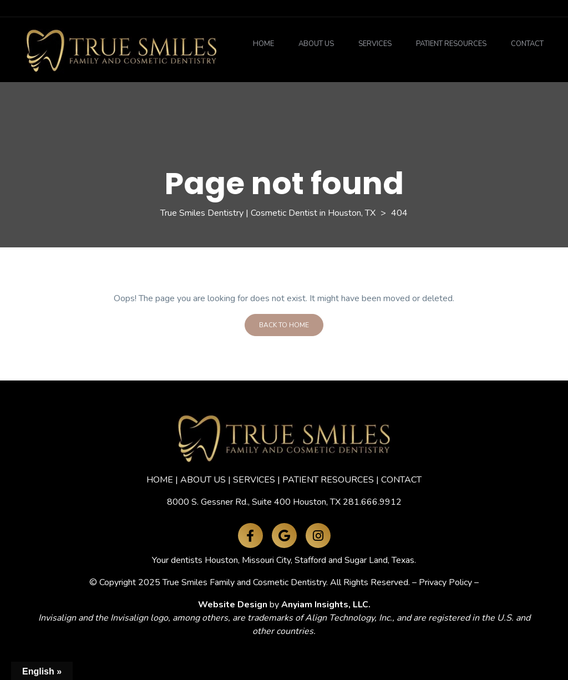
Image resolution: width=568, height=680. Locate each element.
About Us (316, 44)
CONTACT (401, 480)
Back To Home (284, 325)
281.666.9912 (372, 502)
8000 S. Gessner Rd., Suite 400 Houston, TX (254, 502)
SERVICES (254, 480)
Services (375, 44)
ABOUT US (203, 480)
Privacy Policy (445, 582)
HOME (159, 480)
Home (263, 44)
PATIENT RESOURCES (328, 480)
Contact (527, 44)
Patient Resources (451, 44)
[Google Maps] (284, 535)
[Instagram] (318, 535)
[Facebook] (250, 535)
